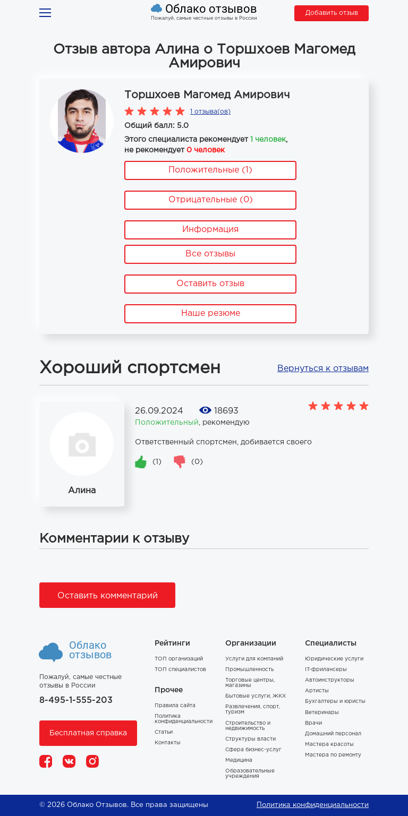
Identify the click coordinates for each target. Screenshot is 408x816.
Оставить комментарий (107, 596)
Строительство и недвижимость (247, 726)
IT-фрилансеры (326, 669)
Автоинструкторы (329, 680)
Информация (210, 230)
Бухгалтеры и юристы (335, 701)
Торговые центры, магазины (250, 683)
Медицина (238, 760)
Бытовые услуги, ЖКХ (255, 696)
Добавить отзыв (331, 13)
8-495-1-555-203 (76, 701)
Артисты (317, 691)
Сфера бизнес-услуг (253, 750)
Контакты (168, 743)
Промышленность (249, 669)
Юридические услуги (334, 659)
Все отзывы (210, 254)
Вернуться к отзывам (323, 369)
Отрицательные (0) (210, 200)
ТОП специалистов (180, 669)
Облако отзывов (211, 9)
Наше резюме (210, 313)
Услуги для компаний (254, 659)
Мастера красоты (329, 744)
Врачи (313, 723)
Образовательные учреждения (250, 774)
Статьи (164, 732)
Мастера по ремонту (333, 755)
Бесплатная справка (88, 733)
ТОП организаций (179, 659)
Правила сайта (175, 705)
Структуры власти (250, 739)
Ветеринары (322, 712)
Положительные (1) (210, 170)
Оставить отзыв (210, 284)
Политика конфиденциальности (183, 719)
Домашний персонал (333, 734)
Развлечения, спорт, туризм (252, 710)
